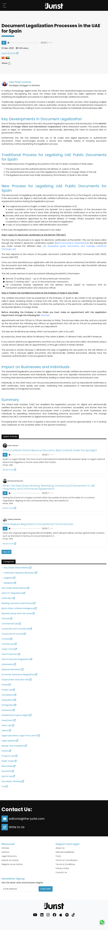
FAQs (58, 856)
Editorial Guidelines (65, 852)
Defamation (9, 664)
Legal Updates (10, 53)
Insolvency (8, 710)
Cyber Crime (9, 649)
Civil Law (7, 618)
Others (6, 750)
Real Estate (8, 766)
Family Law (8, 689)
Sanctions (8, 771)
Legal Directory (9, 856)
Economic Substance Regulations (19, 674)
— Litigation (8, 577)
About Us (60, 848)
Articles (5, 848)
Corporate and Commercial (17, 628)
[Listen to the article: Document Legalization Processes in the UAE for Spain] (4, 43)
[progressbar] (23, 42)
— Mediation (9, 582)
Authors (5, 852)
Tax (5, 786)
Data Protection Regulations (17, 659)
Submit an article (10, 860)
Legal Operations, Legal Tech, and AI (21, 735)
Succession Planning (13, 781)
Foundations (9, 694)
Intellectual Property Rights (16, 715)
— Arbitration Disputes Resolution (19, 572)
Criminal (7, 638)
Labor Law (8, 725)
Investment (9, 720)
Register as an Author (12, 864)
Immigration (9, 705)
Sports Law (8, 776)
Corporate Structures (14, 633)
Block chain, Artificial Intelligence (19, 608)
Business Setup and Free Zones (18, 613)
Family (6, 684)
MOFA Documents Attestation (70, 243)
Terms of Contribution (67, 860)
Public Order (9, 761)
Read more (9, 469)
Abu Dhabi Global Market (15, 588)
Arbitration (8, 598)
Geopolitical (9, 699)
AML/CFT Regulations (13, 593)
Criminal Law (9, 644)
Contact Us (61, 872)
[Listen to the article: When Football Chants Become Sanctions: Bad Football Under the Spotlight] (5, 455)
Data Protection (11, 654)
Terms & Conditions (65, 864)
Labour (6, 730)
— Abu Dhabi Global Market (16, 567)
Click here (45, 315)
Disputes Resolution (12, 669)
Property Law (9, 755)
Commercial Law (11, 623)
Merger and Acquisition (14, 745)
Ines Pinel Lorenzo (20, 82)
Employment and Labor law (16, 679)
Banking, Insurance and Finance (18, 603)
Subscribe (45, 888)
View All (6, 551)
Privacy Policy (62, 868)
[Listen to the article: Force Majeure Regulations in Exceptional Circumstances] (5, 528)
